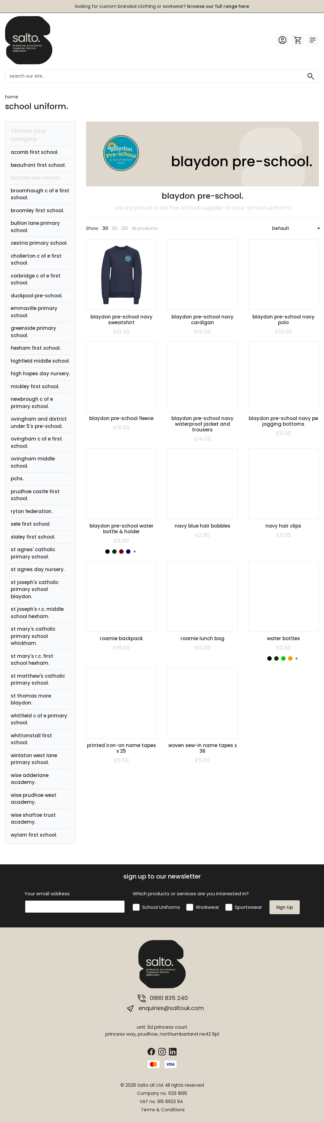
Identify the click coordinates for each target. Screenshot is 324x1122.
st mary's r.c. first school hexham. (32, 660)
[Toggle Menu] (312, 40)
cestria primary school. (39, 243)
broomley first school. (37, 210)
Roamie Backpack (121, 638)
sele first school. (30, 524)
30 (105, 228)
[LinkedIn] (172, 1051)
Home (11, 97)
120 (124, 228)
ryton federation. (31, 511)
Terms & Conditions (163, 1110)
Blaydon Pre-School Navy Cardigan (202, 319)
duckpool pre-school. (36, 295)
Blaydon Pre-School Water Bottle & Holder (121, 529)
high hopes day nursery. (40, 373)
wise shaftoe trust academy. (33, 819)
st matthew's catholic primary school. (38, 680)
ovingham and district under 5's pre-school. (39, 423)
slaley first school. (33, 537)
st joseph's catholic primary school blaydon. (35, 589)
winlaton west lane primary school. (34, 759)
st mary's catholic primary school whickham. (33, 636)
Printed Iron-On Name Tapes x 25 (121, 748)
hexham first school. (36, 348)
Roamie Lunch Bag (202, 638)
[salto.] (28, 40)
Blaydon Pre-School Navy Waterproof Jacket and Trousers (202, 424)
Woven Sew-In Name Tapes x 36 (202, 748)
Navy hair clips (283, 526)
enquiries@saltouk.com (164, 1008)
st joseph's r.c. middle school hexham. (37, 613)
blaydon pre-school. (35, 177)
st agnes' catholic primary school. (33, 553)
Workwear (207, 907)
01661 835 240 (162, 998)
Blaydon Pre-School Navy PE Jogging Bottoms (283, 421)
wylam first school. (34, 835)
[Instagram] (162, 1051)
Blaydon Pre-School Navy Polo (283, 319)
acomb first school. (34, 152)
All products (145, 228)
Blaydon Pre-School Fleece (121, 418)
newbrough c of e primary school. (32, 403)
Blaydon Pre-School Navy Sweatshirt (121, 319)
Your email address (47, 893)
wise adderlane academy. (30, 779)
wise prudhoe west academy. (33, 799)
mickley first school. (35, 386)
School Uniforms (161, 907)
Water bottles (283, 638)
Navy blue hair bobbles (202, 526)
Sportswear (248, 907)
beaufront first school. (38, 165)
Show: (92, 228)
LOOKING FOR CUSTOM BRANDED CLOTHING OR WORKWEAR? (162, 6)
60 (115, 228)
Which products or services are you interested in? (191, 893)
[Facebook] (151, 1051)
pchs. (17, 478)
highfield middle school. (40, 361)
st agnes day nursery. (38, 569)
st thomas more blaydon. (31, 699)
